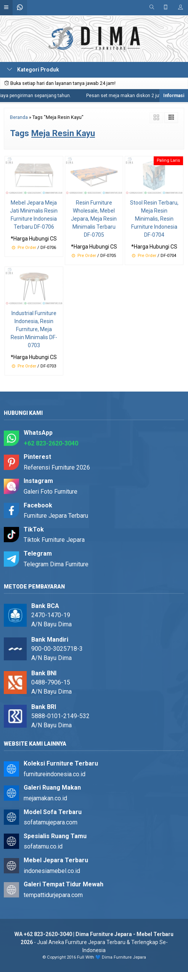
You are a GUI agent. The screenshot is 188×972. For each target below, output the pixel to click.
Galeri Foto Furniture (50, 491)
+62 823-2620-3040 (51, 443)
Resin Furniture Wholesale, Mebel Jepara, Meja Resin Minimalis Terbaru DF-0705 (94, 219)
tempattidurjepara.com (53, 895)
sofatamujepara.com (50, 822)
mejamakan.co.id (45, 798)
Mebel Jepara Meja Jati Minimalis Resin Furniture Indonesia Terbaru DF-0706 (34, 215)
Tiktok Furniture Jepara (54, 539)
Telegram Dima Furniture (56, 564)
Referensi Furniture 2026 (57, 467)
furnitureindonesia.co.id (54, 774)
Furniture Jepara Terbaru (56, 515)
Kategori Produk (33, 70)
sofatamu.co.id (43, 846)
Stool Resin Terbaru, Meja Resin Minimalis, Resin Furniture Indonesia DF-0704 (154, 219)
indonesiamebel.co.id (52, 870)
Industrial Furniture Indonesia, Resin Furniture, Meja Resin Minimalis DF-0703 (34, 329)
